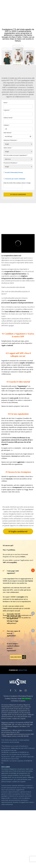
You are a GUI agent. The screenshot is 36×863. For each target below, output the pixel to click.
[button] (33, 570)
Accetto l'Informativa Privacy (14, 172)
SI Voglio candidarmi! (18, 531)
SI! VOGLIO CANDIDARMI (18, 194)
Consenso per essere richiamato (15, 178)
